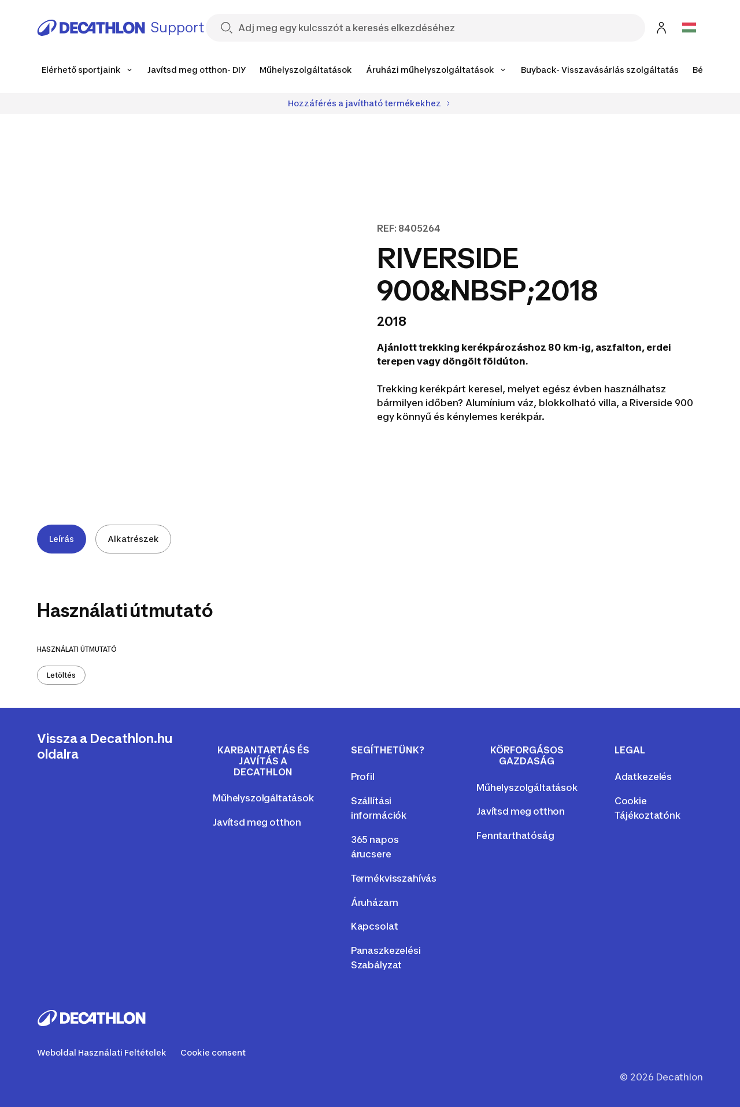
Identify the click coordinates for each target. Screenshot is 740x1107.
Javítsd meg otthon (257, 822)
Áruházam (374, 902)
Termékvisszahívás (393, 878)
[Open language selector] (689, 28)
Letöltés (61, 675)
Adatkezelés (643, 776)
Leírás (61, 539)
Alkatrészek (133, 539)
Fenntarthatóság (515, 835)
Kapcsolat (374, 926)
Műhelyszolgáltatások (263, 798)
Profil (363, 776)
